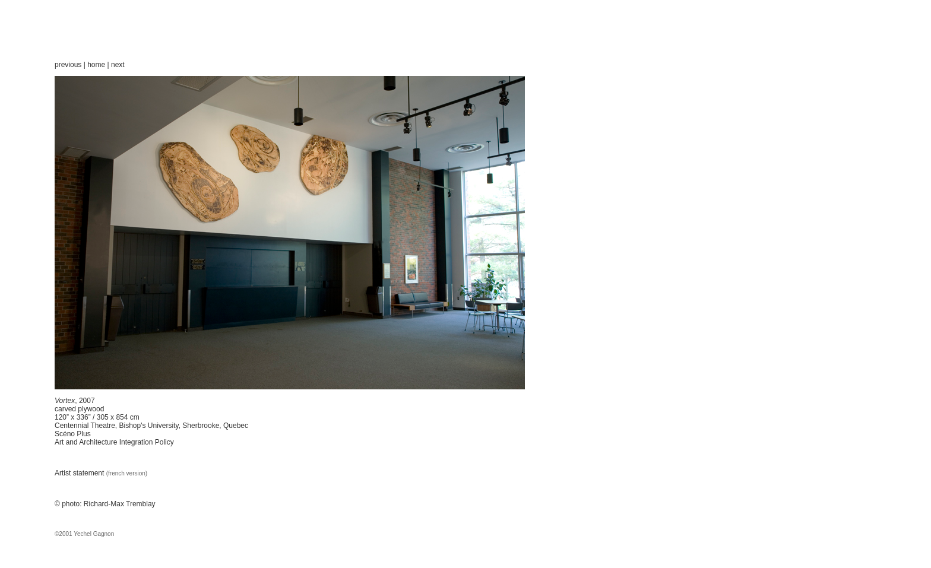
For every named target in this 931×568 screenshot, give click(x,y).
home (96, 65)
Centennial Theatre (85, 425)
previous (68, 65)
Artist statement (80, 473)
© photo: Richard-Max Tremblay (105, 504)
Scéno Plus (73, 434)
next (118, 65)
